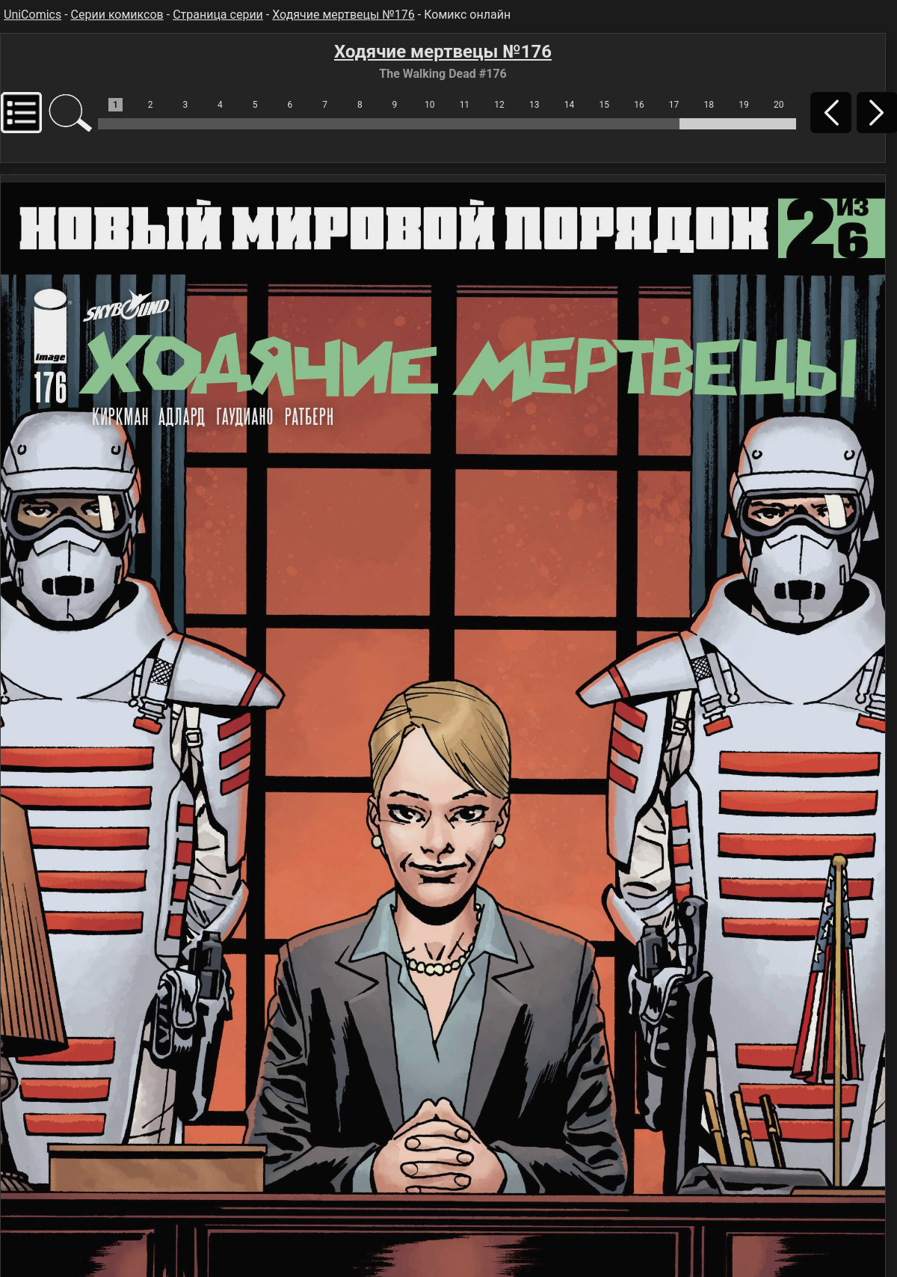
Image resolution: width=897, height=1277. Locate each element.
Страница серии (218, 14)
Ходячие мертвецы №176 (343, 14)
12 (499, 104)
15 (604, 104)
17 (674, 104)
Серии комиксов (117, 14)
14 (569, 104)
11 (465, 104)
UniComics (32, 14)
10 (430, 104)
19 (744, 104)
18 (709, 104)
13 (534, 104)
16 (639, 104)
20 (779, 104)
